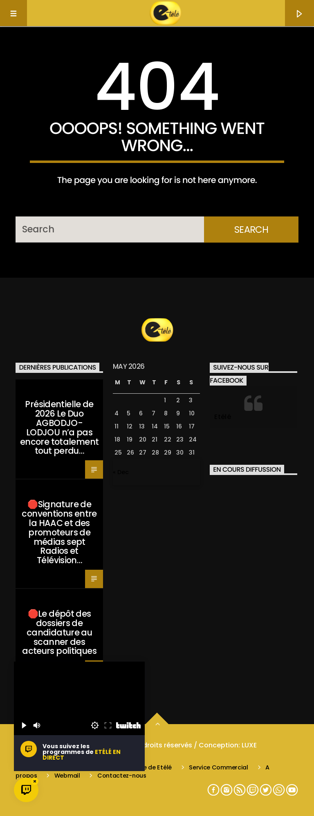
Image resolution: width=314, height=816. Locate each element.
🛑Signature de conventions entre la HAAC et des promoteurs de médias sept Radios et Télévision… (59, 532)
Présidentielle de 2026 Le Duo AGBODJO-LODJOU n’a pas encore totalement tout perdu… (59, 427)
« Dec (121, 472)
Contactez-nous (121, 775)
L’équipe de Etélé (147, 767)
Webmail (67, 775)
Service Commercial (218, 767)
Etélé (222, 416)
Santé (28, 387)
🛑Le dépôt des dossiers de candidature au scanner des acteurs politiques (59, 632)
